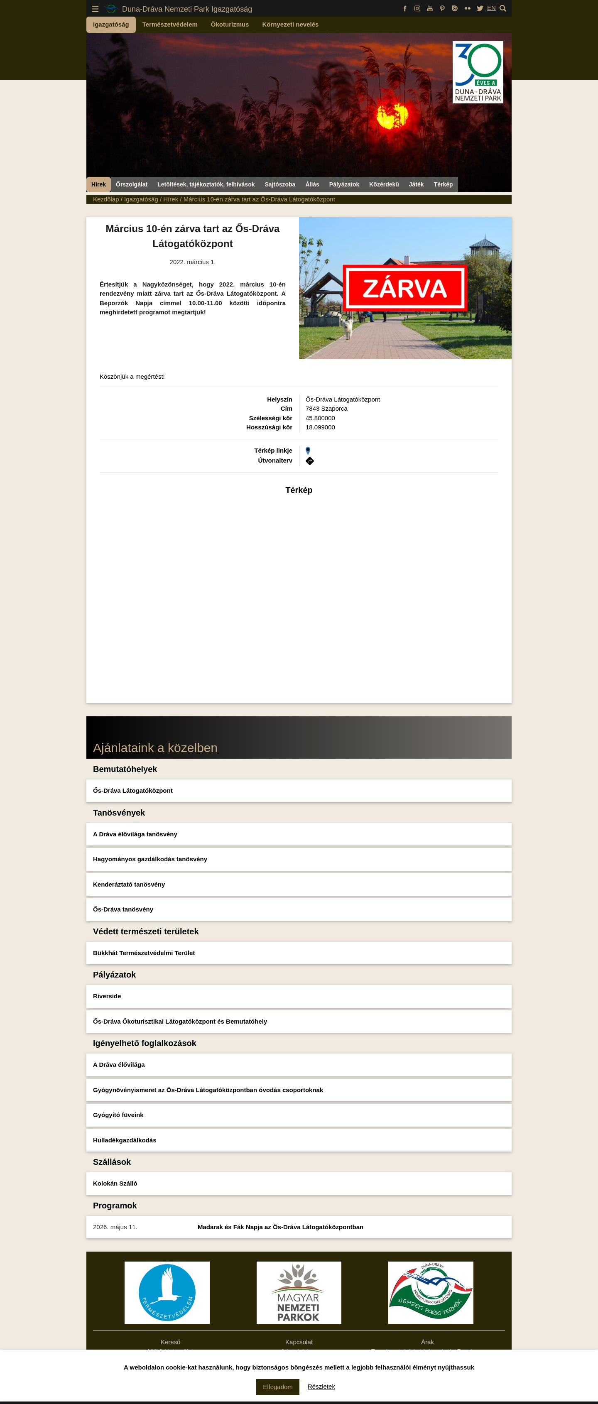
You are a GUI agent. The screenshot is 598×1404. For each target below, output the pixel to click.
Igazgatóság (111, 24)
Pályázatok (344, 184)
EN (491, 7)
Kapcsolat (299, 1341)
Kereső (171, 1341)
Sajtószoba (280, 184)
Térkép (443, 184)
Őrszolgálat (131, 184)
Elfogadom (278, 1386)
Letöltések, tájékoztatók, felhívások (206, 184)
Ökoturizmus (230, 24)
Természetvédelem (170, 24)
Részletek (321, 1386)
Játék (416, 184)
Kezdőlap (106, 199)
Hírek (98, 184)
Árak (427, 1341)
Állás (312, 184)
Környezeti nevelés (290, 24)
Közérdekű (384, 184)
